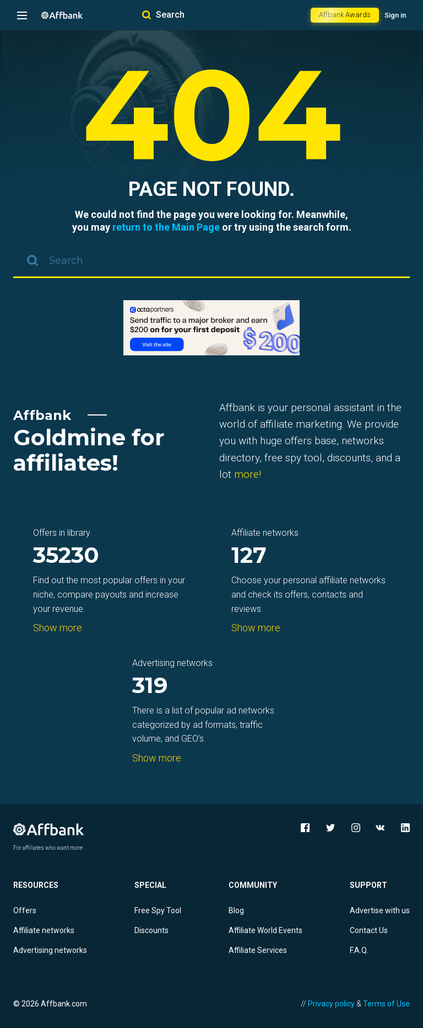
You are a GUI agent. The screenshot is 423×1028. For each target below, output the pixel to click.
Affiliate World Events (265, 930)
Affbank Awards (345, 14)
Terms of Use (386, 1003)
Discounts (151, 930)
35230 (66, 556)
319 (150, 686)
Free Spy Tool (157, 910)
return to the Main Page (166, 227)
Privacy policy (331, 1003)
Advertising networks (50, 950)
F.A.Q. (359, 950)
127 (249, 556)
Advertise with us (380, 910)
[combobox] (211, 261)
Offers (24, 910)
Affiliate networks (43, 930)
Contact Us (369, 930)
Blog (236, 910)
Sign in (395, 15)
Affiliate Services (258, 950)
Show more (57, 627)
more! (247, 474)
